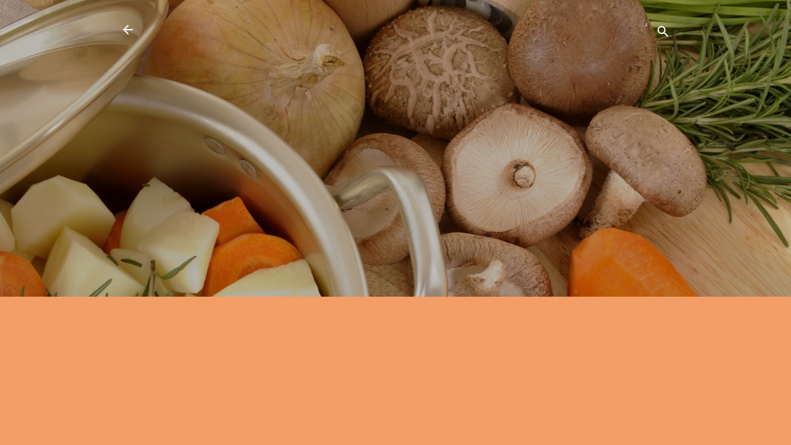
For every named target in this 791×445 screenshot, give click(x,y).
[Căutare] (663, 34)
